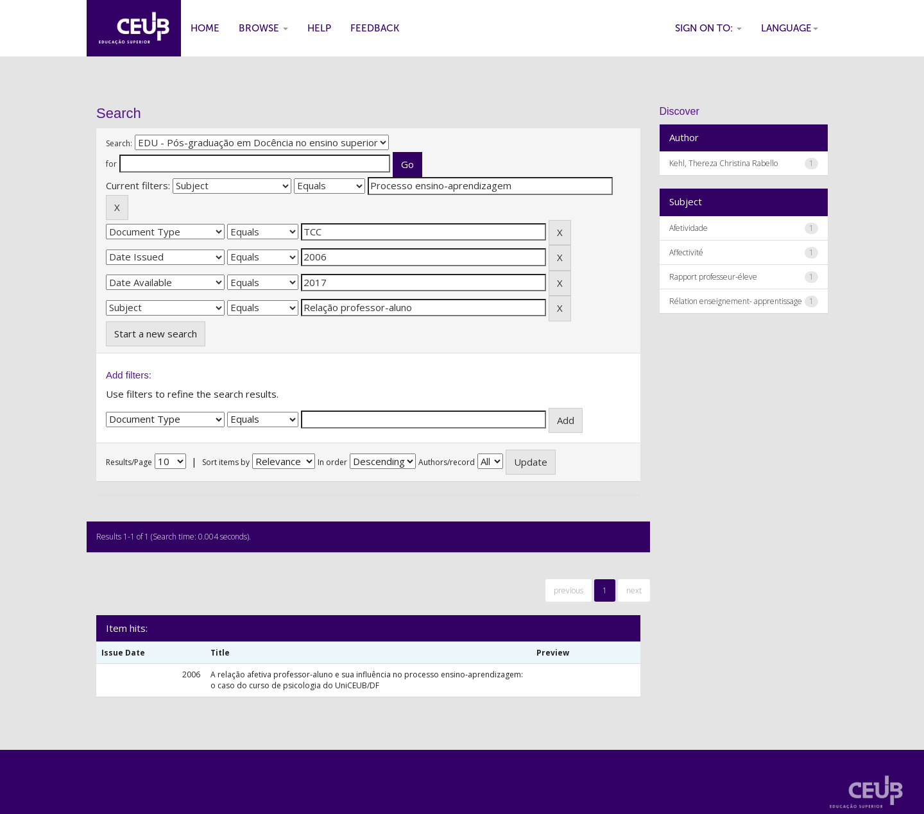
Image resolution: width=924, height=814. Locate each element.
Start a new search (155, 333)
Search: (119, 143)
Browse (263, 28)
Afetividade (688, 228)
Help (319, 28)
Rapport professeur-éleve (713, 276)
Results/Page (129, 462)
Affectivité (686, 252)
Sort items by (226, 462)
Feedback (374, 28)
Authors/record (446, 462)
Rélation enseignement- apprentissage (735, 301)
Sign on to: (708, 28)
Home (205, 28)
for (111, 163)
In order (332, 462)
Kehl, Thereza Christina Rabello (723, 163)
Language (789, 28)
